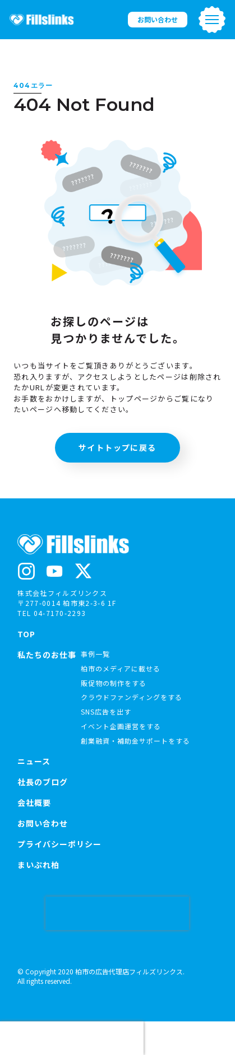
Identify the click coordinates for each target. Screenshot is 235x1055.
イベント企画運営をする (121, 726)
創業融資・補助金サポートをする (135, 740)
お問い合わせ (157, 19)
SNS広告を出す (106, 711)
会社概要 (34, 802)
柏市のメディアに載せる (120, 668)
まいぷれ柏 (38, 864)
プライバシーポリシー (59, 843)
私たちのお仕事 (46, 655)
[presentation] (117, 913)
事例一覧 (95, 654)
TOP (26, 633)
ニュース (33, 761)
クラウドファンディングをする (131, 697)
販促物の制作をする (113, 683)
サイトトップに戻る (117, 447)
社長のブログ (42, 781)
